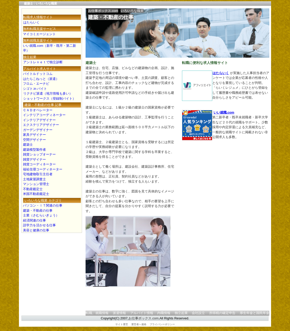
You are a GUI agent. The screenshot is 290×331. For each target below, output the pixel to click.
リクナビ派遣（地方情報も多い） (47, 93)
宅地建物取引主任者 (37, 174)
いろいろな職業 (132, 11)
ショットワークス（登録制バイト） (49, 98)
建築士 (28, 144)
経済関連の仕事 (34, 220)
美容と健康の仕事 (36, 230)
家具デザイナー (34, 135)
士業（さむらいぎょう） (41, 215)
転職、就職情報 (97, 313)
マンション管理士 (36, 184)
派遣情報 (119, 313)
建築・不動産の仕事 (111, 17)
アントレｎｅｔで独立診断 (43, 62)
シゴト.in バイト (35, 89)
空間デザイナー (34, 140)
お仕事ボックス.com (103, 11)
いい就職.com (224, 112)
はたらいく (220, 73)
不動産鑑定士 (33, 189)
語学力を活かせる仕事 (39, 225)
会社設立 (198, 313)
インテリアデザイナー (39, 120)
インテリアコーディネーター (44, 115)
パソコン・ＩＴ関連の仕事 (42, 205)
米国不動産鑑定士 (36, 194)
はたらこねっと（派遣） (41, 79)
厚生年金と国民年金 (254, 313)
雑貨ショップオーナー (39, 154)
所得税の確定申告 (222, 313)
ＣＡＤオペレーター (37, 110)
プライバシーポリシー (162, 324)
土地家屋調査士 (34, 179)
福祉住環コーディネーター (42, 169)
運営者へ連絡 (138, 324)
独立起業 (181, 313)
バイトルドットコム (37, 74)
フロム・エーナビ (36, 83)
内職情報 (163, 313)
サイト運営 (121, 324)
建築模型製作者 (34, 149)
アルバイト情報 (141, 313)
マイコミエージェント (39, 34)
